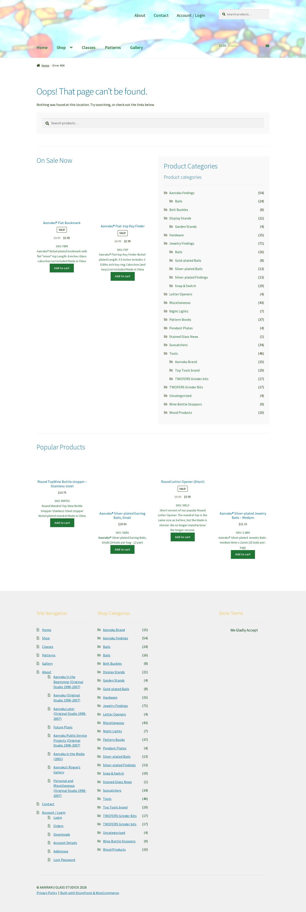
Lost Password (64, 860)
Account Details (65, 842)
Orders (58, 826)
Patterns (113, 47)
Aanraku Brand (186, 362)
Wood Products (180, 412)
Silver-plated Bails (189, 269)
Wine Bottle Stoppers (185, 404)
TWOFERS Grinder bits (192, 379)
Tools (173, 353)
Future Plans (63, 727)
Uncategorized (180, 395)
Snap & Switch (185, 286)
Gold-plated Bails (188, 260)
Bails (178, 201)
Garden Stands (186, 226)
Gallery (136, 47)
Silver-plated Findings (191, 277)
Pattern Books (180, 319)
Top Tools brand (187, 370)
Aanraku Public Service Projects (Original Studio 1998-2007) (70, 740)
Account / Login (191, 15)
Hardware (176, 235)
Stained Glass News (183, 336)
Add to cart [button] (61, 268)
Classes (89, 47)
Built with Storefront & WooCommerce (89, 893)
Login (57, 817)
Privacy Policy (47, 893)
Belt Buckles (178, 209)
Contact (161, 15)
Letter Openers (180, 294)
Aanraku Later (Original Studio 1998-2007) (69, 714)
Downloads (61, 834)
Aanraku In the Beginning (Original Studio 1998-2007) (68, 682)
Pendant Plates (181, 328)
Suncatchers (178, 345)
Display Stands (180, 218)
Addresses (60, 851)
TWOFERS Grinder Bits (186, 387)
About (139, 15)
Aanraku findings (182, 193)
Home (42, 47)
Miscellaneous (180, 302)
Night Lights (178, 311)
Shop (61, 47)
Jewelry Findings (181, 243)
